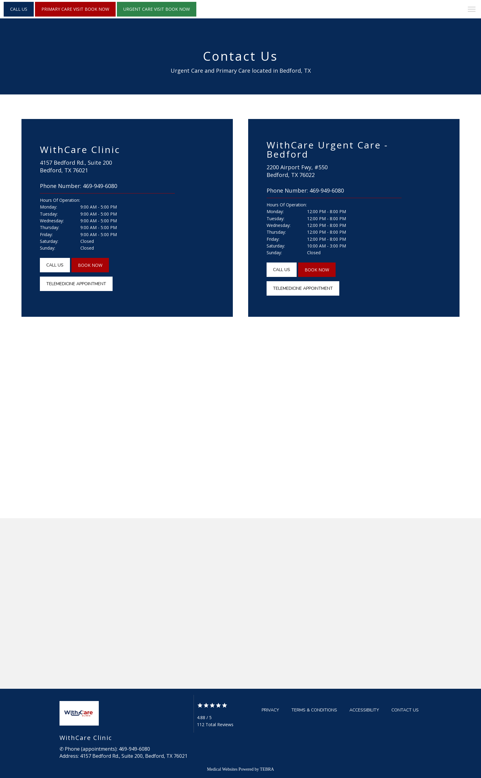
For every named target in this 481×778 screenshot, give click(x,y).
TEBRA (267, 769)
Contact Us (405, 710)
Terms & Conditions (314, 710)
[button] (472, 10)
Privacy (270, 710)
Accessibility (364, 710)
